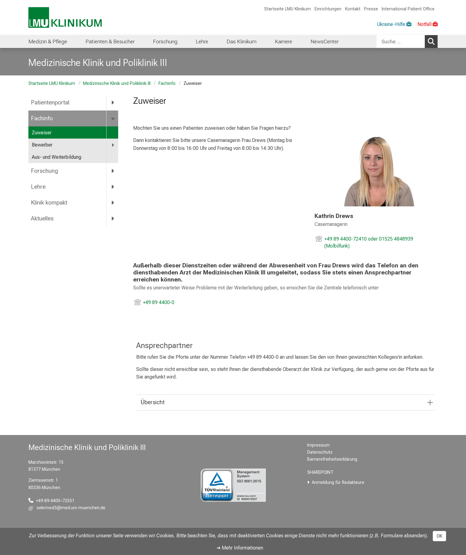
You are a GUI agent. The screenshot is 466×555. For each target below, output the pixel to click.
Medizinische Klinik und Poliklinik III (117, 83)
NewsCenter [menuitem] (325, 41)
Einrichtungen (328, 9)
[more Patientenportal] (113, 103)
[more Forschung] (113, 171)
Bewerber (42, 145)
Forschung (44, 170)
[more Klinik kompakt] (113, 202)
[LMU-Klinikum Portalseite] (65, 17)
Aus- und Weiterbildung (56, 157)
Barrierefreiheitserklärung (332, 459)
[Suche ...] (401, 41)
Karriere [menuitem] (283, 41)
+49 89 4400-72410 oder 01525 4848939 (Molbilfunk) (368, 242)
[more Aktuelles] (113, 218)
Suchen (433, 41)
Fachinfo (167, 83)
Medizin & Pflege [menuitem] (47, 41)
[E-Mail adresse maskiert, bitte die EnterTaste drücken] (66, 507)
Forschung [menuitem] (165, 41)
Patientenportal (50, 102)
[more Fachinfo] (113, 118)
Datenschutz (320, 452)
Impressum (318, 445)
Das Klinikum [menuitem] (242, 41)
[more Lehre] (113, 186)
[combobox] (407, 41)
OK (439, 536)
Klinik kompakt (49, 202)
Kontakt (352, 9)
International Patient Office (408, 9)
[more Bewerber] (113, 145)
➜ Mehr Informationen (240, 548)
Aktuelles (42, 218)
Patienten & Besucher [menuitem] (110, 41)
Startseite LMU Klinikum (287, 9)
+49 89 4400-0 (158, 302)
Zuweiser (42, 133)
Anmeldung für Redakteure (338, 482)
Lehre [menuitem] (202, 41)
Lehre (38, 186)
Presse (371, 9)
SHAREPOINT (320, 472)
